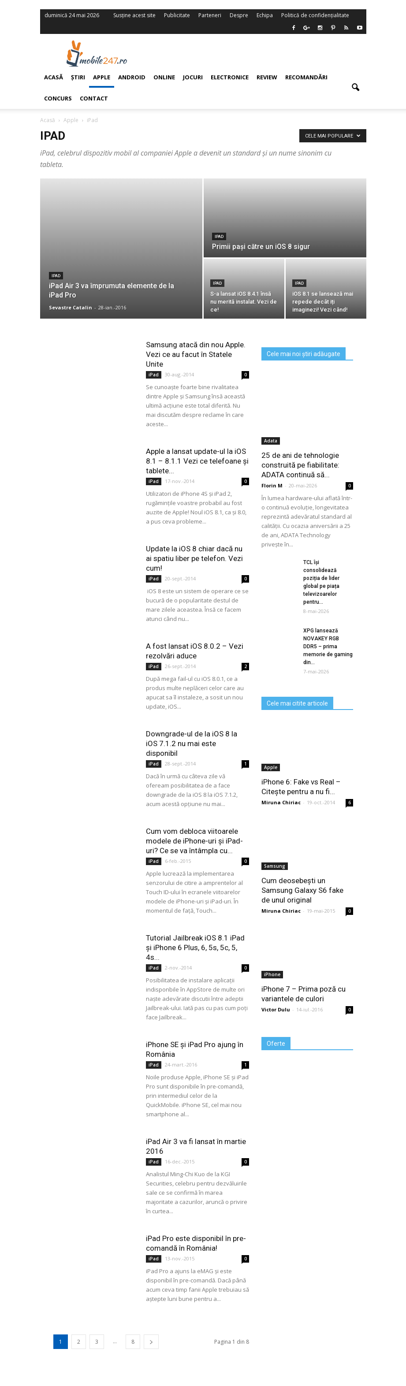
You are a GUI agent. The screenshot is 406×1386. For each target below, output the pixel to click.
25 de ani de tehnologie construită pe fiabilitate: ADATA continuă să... (300, 465)
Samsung (274, 866)
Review (267, 77)
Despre (239, 15)
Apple (101, 77)
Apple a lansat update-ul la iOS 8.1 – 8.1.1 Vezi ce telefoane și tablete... (197, 461)
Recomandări (306, 77)
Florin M (272, 485)
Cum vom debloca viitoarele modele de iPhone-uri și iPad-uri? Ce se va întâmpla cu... (194, 841)
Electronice (230, 77)
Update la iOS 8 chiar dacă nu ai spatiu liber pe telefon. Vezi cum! (194, 558)
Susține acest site (134, 15)
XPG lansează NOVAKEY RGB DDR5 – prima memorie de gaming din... (328, 646)
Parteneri (209, 15)
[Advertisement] (259, 53)
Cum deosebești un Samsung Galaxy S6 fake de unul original (302, 890)
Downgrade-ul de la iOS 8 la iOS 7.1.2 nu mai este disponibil (191, 743)
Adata (270, 441)
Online (164, 77)
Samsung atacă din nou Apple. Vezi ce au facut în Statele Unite (196, 354)
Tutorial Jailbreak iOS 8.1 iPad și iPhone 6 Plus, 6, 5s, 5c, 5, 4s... (195, 947)
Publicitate (177, 15)
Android (131, 77)
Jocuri (193, 77)
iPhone (272, 974)
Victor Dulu (275, 1009)
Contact (94, 98)
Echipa (265, 15)
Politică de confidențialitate (315, 15)
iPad (219, 236)
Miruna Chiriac (281, 802)
